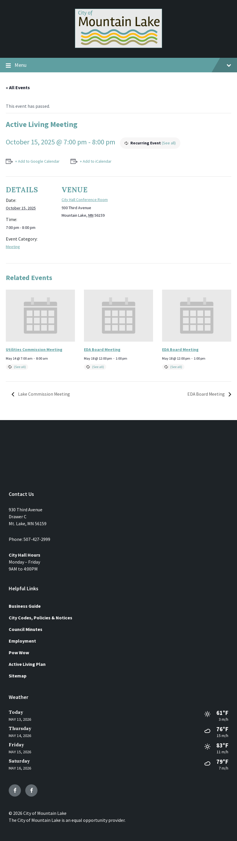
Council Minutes (25, 629)
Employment (22, 641)
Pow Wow (19, 652)
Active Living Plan (27, 664)
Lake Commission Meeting (44, 394)
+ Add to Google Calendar (37, 161)
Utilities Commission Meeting (34, 349)
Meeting (13, 246)
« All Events (18, 87)
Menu (118, 65)
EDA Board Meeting (102, 349)
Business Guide (25, 606)
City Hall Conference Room (85, 199)
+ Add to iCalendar (96, 161)
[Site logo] (118, 46)
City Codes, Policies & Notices (40, 618)
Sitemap (17, 676)
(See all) (169, 143)
